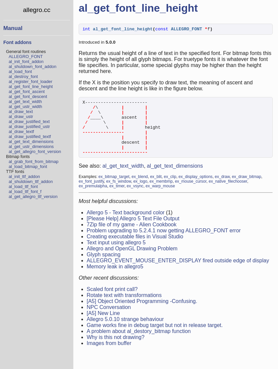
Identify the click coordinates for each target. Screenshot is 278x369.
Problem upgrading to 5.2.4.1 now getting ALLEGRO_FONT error (164, 242)
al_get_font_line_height (31, 86)
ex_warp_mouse (160, 198)
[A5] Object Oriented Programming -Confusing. (142, 313)
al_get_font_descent (28, 96)
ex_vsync (135, 198)
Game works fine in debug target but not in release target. (155, 337)
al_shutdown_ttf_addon (31, 181)
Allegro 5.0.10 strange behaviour (125, 331)
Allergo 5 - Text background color (126, 224)
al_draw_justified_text (29, 121)
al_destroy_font (23, 76)
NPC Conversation (109, 319)
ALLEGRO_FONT (26, 56)
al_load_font (20, 71)
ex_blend (140, 188)
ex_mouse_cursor (191, 193)
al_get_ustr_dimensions (31, 146)
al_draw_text (21, 111)
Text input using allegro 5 (116, 254)
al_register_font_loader (30, 81)
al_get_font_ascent (27, 91)
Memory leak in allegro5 (115, 278)
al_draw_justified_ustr (29, 126)
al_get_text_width (25, 101)
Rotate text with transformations (124, 307)
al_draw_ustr (21, 116)
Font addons (17, 42)
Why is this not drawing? (115, 349)
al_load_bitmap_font (28, 166)
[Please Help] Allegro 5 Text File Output (133, 230)
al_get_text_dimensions (31, 141)
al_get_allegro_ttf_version (33, 196)
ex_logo (140, 193)
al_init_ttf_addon (24, 176)
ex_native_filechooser (228, 193)
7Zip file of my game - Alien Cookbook (131, 236)
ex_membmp (161, 193)
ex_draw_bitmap (246, 188)
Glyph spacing (103, 266)
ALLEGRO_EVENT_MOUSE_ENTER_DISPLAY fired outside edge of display (178, 272)
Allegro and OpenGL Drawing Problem (132, 260)
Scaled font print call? (112, 301)
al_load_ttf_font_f (25, 191)
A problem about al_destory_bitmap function (139, 343)
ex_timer (116, 198)
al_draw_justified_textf (30, 136)
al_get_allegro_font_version (35, 151)
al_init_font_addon (26, 61)
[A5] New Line (103, 325)
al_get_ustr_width (25, 106)
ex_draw (222, 188)
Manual (12, 28)
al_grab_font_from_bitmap (33, 161)
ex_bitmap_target (113, 188)
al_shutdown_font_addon (32, 66)
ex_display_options (196, 188)
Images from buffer (109, 355)
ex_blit (156, 188)
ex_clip (170, 188)
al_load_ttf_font (23, 186)
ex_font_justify (91, 193)
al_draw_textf (21, 131)
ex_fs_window (118, 193)
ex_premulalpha (93, 198)
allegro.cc (36, 9)
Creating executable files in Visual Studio (135, 248)
